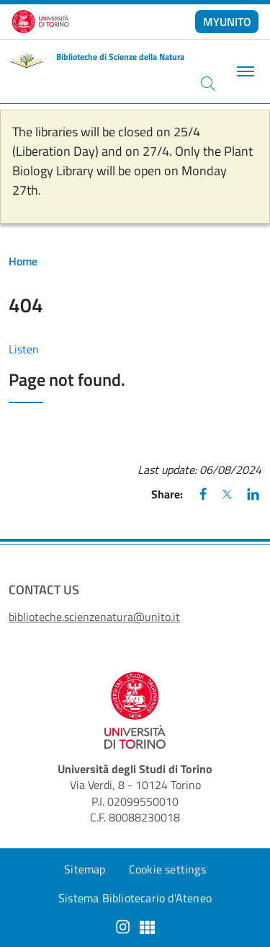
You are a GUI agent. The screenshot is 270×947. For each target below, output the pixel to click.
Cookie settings (167, 869)
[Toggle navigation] (243, 71)
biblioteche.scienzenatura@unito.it (94, 616)
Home (23, 261)
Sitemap (84, 869)
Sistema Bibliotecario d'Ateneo (135, 898)
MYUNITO (227, 21)
